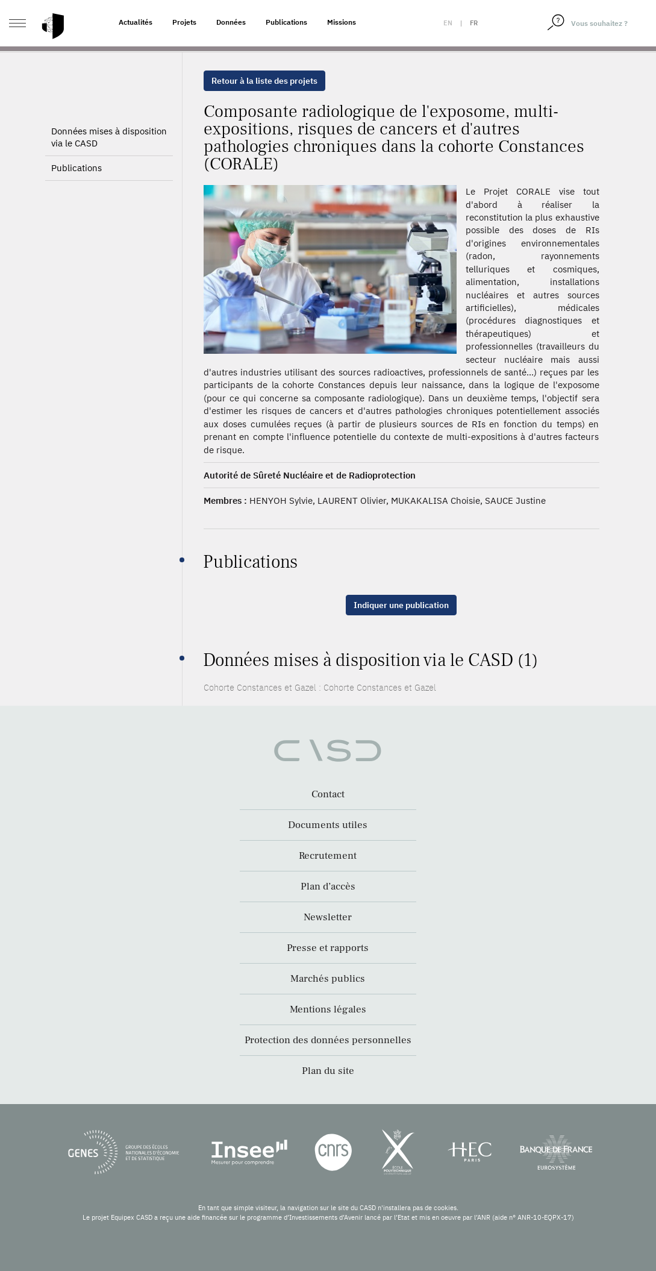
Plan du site (328, 1071)
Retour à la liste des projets (264, 80)
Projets (184, 22)
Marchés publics (327, 978)
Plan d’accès (328, 886)
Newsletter (328, 917)
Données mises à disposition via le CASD (109, 157)
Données (231, 22)
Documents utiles (327, 825)
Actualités (135, 22)
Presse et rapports (328, 948)
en (447, 23)
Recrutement (328, 855)
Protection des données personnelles (328, 1040)
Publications (286, 22)
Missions (341, 22)
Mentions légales (328, 1009)
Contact (328, 794)
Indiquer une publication (401, 605)
